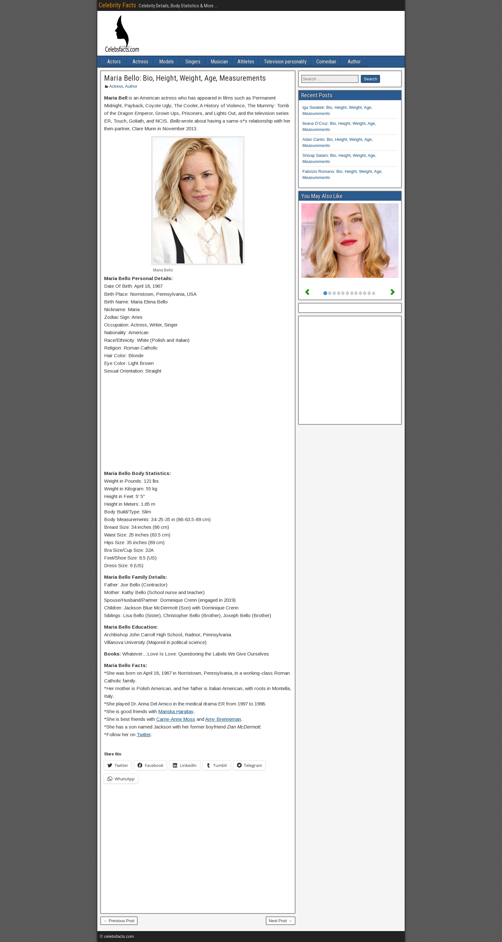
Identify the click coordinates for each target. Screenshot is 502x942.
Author (354, 62)
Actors (114, 62)
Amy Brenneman (223, 719)
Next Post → (280, 920)
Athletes (246, 62)
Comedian (326, 62)
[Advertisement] (198, 423)
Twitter (143, 734)
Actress (140, 62)
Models (166, 62)
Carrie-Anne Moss (175, 719)
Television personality (285, 62)
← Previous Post (118, 920)
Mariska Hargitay (175, 711)
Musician (219, 62)
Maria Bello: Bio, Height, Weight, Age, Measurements (185, 78)
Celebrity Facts (117, 5)
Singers (192, 62)
